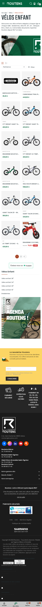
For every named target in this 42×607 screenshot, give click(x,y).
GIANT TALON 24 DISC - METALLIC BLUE (31, 214)
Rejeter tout (8, 563)
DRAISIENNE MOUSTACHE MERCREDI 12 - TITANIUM (11, 154)
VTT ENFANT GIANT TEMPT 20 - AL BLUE (31, 124)
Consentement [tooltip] (7, 569)
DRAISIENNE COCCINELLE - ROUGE (31, 242)
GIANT (4, 121)
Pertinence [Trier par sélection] (14, 67)
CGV (16, 520)
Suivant (24, 256)
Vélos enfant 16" (7, 290)
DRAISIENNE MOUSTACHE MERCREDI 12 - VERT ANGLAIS (11, 184)
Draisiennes (6, 293)
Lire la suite (21, 497)
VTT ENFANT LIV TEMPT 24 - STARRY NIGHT (31, 154)
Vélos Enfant (8, 272)
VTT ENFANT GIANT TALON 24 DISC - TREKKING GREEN (11, 124)
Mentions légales (25, 520)
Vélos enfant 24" (8, 282)
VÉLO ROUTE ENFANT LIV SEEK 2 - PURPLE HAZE (31, 184)
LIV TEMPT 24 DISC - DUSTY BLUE (11, 244)
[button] (11, 582)
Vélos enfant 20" (8, 286)
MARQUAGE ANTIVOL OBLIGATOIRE (11, 93)
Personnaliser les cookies (25, 558)
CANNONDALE (27, 91)
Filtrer (32, 67)
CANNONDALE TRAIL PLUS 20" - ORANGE (31, 94)
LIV (23, 181)
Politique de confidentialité (21, 523)
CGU (11, 520)
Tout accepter (19, 562)
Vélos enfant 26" (8, 278)
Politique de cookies (10, 558)
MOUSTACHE (6, 151)
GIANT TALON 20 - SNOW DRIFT (11, 213)
